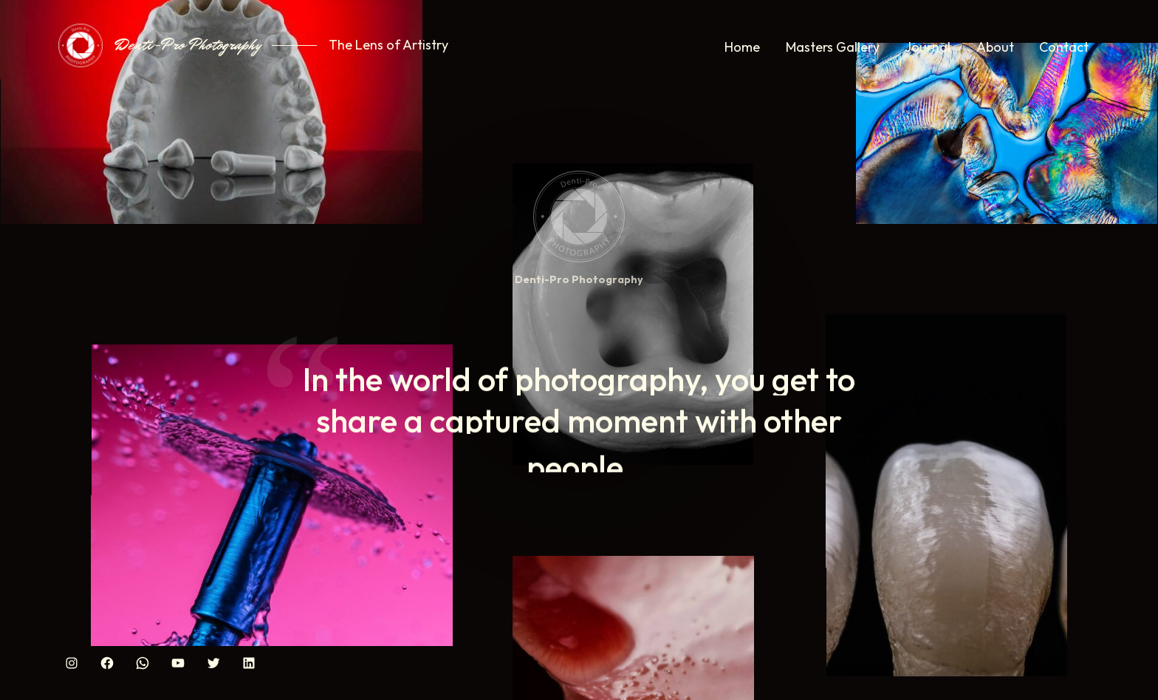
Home (742, 46)
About (995, 46)
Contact (1064, 46)
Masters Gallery (833, 46)
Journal (927, 46)
